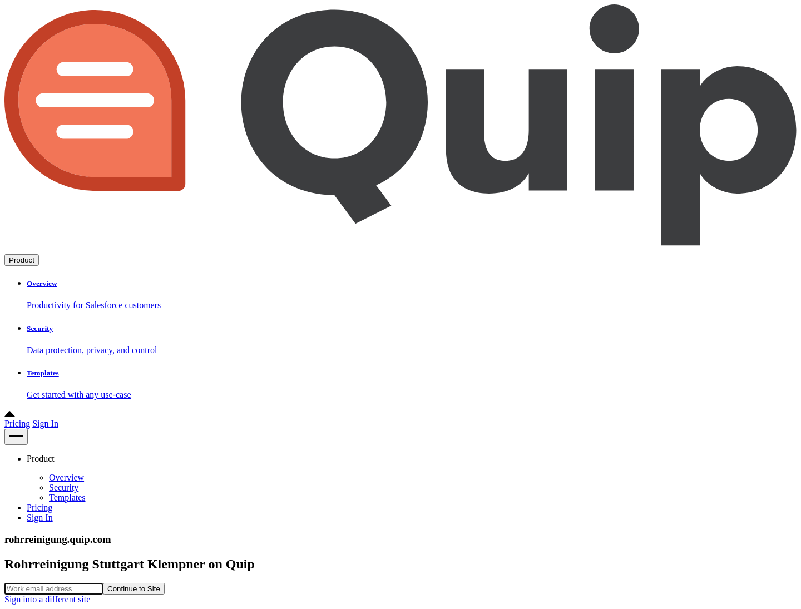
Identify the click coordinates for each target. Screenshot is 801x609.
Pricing (17, 423)
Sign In (45, 423)
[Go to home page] (400, 249)
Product (21, 260)
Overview (66, 477)
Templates (67, 497)
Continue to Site (133, 589)
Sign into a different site (47, 599)
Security (63, 487)
